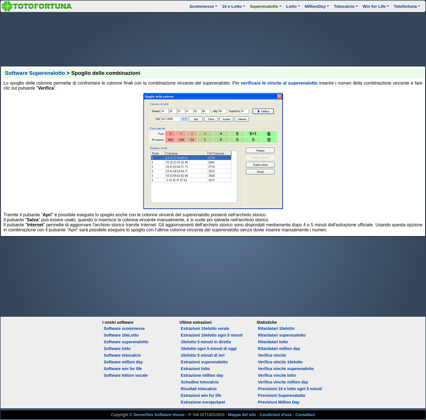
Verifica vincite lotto (277, 375)
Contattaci (305, 414)
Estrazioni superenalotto (204, 362)
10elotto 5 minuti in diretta (206, 342)
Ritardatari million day (279, 348)
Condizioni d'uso (276, 414)
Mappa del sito (242, 414)
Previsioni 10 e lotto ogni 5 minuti (290, 389)
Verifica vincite (272, 355)
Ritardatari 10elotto (276, 328)
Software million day (123, 362)
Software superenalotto (126, 342)
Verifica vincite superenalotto (286, 368)
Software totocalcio (122, 355)
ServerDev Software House (159, 414)
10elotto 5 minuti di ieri (203, 355)
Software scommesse (124, 328)
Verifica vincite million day (283, 382)
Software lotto (117, 348)
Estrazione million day (202, 375)
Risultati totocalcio (199, 389)
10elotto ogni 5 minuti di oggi (209, 348)
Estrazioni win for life (201, 395)
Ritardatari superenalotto (282, 335)
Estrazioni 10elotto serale (205, 328)
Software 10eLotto (121, 335)
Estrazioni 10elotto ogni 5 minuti (211, 335)
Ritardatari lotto (273, 342)
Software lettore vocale (126, 375)
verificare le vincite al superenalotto (279, 83)
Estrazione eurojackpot (203, 402)
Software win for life (123, 368)
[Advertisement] (213, 38)
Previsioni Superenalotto (281, 395)
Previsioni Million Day (278, 402)
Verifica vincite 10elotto (280, 362)
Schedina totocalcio (200, 382)
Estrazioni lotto (195, 368)
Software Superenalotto (35, 73)
